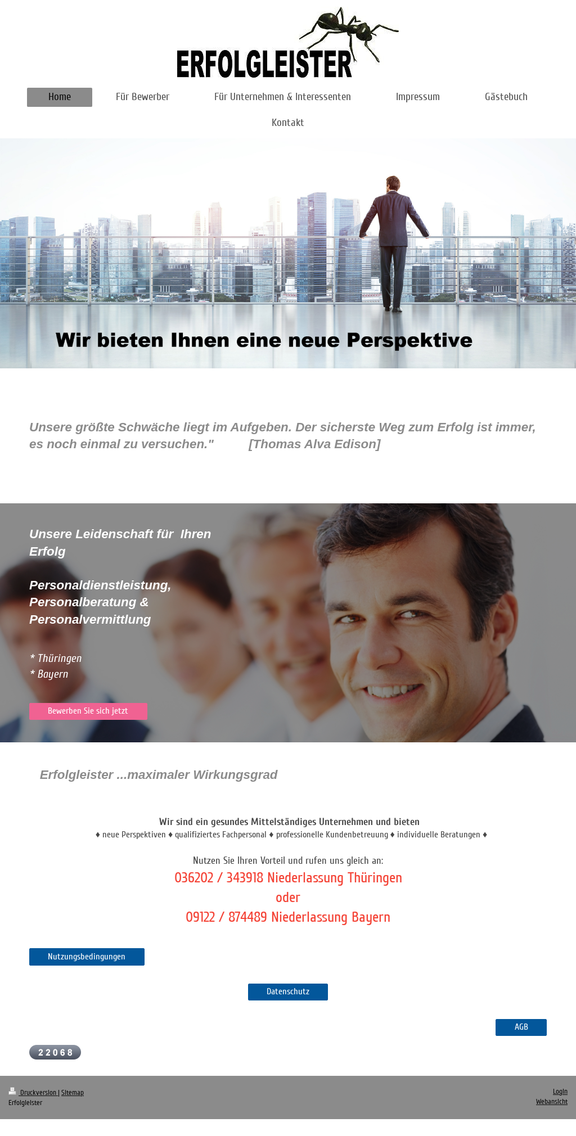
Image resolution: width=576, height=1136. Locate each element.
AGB (521, 1027)
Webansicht (552, 1101)
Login (560, 1091)
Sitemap (72, 1092)
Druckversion (33, 1092)
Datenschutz (288, 991)
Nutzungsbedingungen (86, 956)
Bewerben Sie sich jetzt (88, 710)
